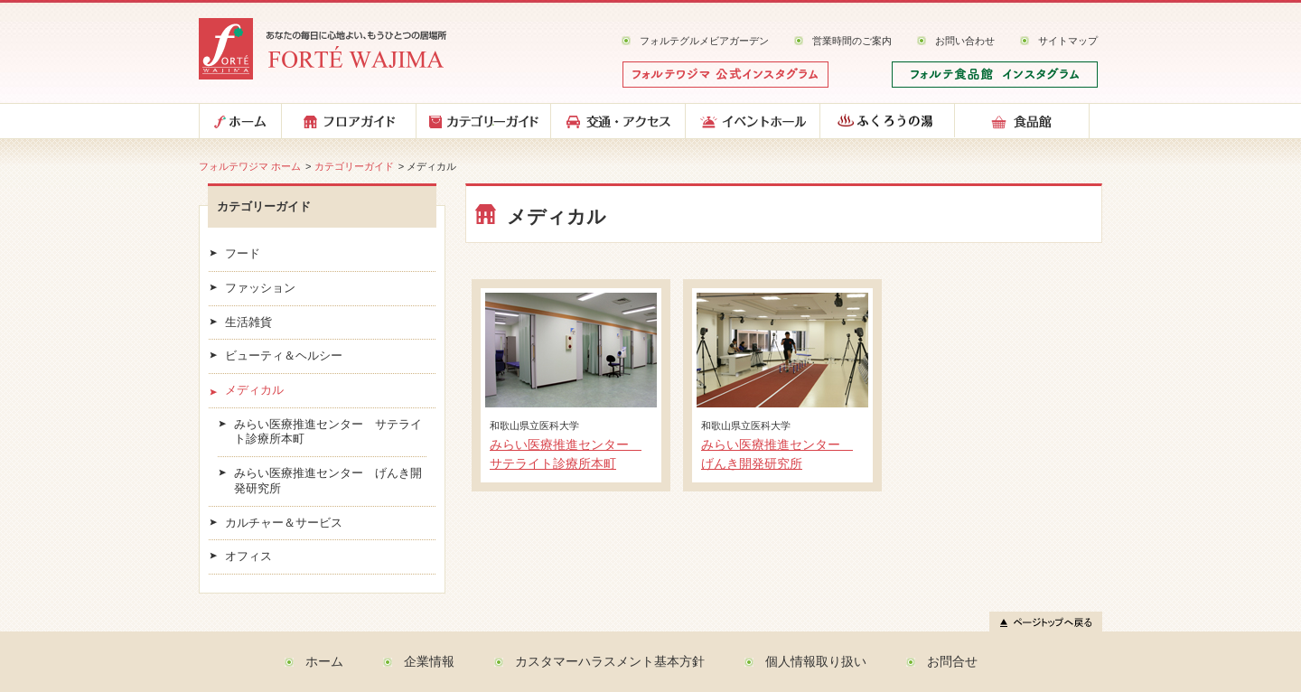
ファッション (260, 288)
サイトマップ (1068, 40)
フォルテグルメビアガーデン (704, 40)
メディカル (254, 390)
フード (242, 254)
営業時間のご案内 (852, 40)
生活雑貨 (248, 322)
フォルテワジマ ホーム (250, 166)
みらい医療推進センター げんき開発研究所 (328, 481)
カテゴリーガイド (354, 166)
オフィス (248, 556)
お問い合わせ (965, 40)
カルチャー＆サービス (283, 523)
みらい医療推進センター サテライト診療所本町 (328, 432)
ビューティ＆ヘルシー (283, 356)
